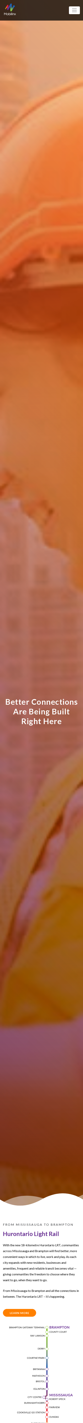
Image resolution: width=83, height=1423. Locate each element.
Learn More (19, 1313)
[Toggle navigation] (74, 10)
